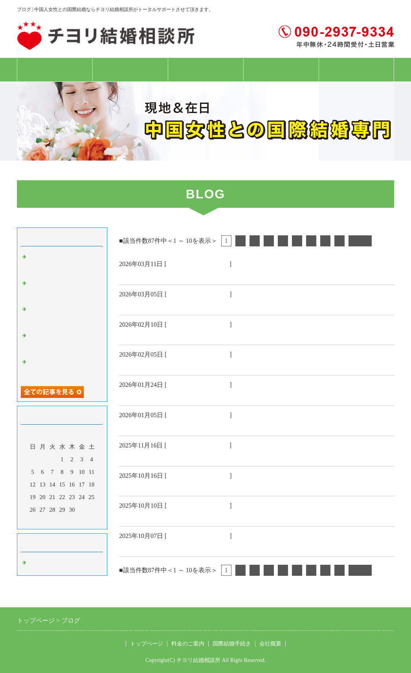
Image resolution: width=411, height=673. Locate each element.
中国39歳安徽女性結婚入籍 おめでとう (182, 426)
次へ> (360, 240)
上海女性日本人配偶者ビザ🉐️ (166, 396)
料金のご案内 (130, 70)
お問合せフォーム (356, 70)
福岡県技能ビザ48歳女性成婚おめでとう (182, 305)
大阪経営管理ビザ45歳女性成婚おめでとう (186, 486)
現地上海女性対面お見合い (161, 456)
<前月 (47, 521)
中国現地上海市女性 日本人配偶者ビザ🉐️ (187, 275)
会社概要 (281, 70)
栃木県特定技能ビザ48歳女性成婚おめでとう (190, 547)
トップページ (54, 70)
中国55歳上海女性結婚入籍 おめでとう (182, 517)
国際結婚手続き (205, 70)
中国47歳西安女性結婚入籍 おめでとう (182, 335)
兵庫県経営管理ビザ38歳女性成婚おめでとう (190, 366)
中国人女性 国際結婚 (198, 264)
